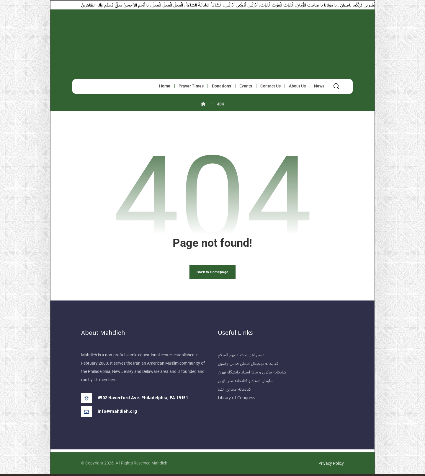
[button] (338, 87)
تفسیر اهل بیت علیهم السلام (242, 356)
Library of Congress (236, 399)
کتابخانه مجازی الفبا (234, 391)
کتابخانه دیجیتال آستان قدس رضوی (248, 365)
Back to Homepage (212, 273)
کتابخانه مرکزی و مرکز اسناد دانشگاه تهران (252, 374)
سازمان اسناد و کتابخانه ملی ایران (246, 382)
